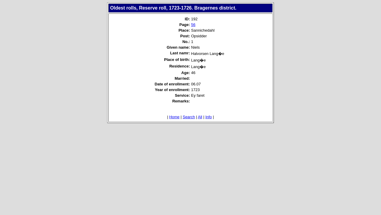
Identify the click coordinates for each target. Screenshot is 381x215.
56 (193, 24)
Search (189, 117)
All (200, 117)
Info (208, 117)
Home (174, 117)
